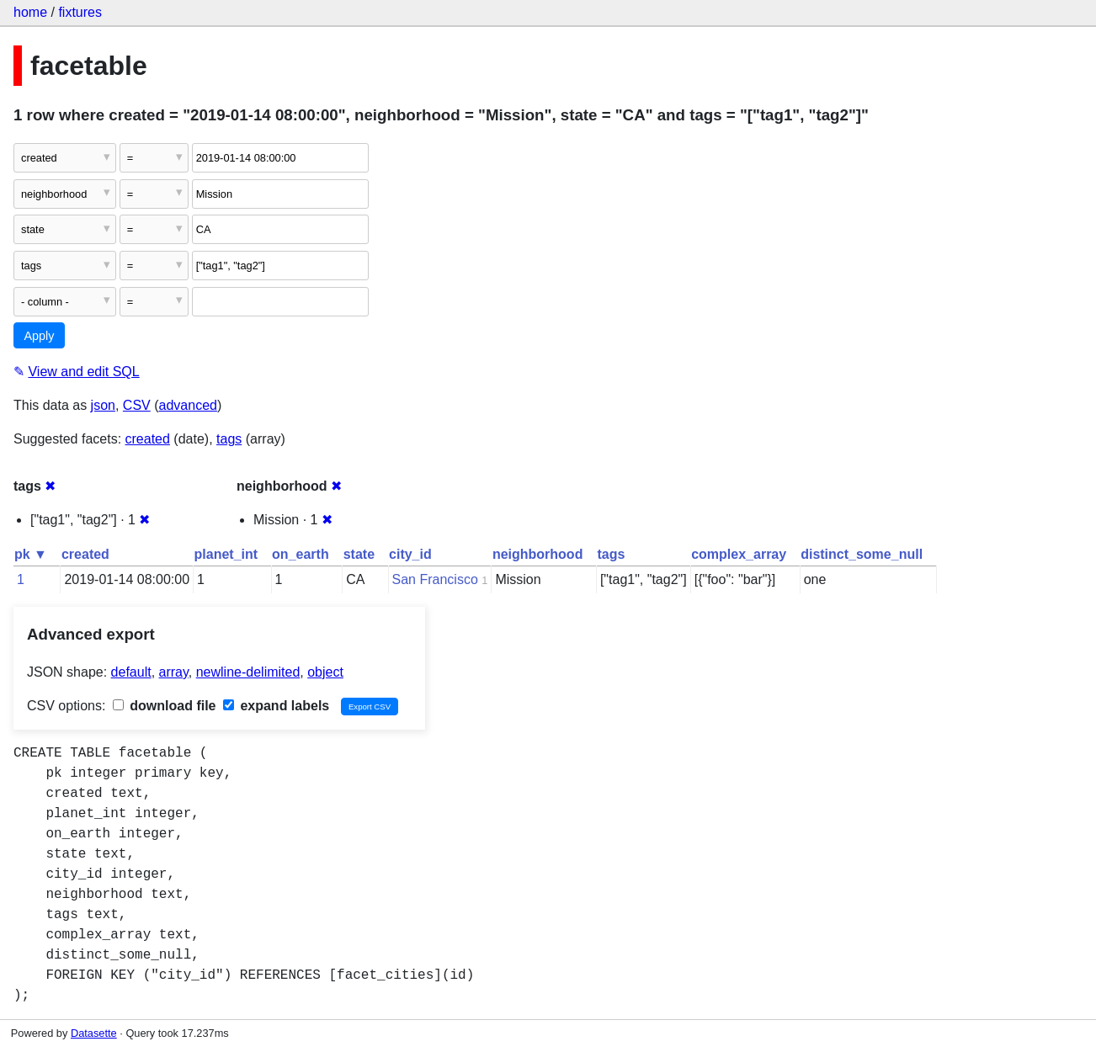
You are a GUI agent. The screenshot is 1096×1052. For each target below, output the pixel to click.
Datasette (94, 1033)
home (30, 12)
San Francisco (435, 579)
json (103, 405)
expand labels (276, 706)
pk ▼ (30, 554)
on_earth (300, 554)
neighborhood (537, 554)
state (359, 554)
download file (164, 706)
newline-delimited (248, 672)
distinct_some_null (862, 554)
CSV (137, 405)
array (174, 672)
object (325, 672)
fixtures (80, 12)
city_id (410, 554)
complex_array (738, 554)
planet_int (226, 554)
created (147, 439)
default (131, 672)
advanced (188, 405)
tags (229, 439)
